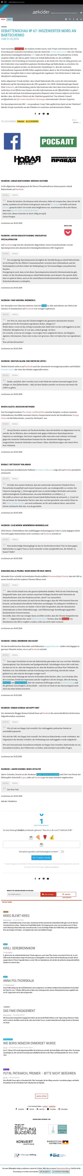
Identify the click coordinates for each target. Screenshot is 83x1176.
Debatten (20, 121)
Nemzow (6, 682)
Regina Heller (10, 985)
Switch (60, 852)
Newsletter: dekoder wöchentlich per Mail (20, 890)
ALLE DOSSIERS (32, 121)
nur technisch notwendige (61, 1172)
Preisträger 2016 (15, 2)
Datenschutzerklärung (63, 1168)
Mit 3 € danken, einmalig (41, 858)
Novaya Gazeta (8, 1039)
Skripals (65, 619)
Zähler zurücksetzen (52, 867)
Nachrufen (19, 49)
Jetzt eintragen (48, 894)
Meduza (6, 912)
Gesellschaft (7, 920)
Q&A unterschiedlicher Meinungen (31, 99)
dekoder (3, 27)
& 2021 (23, 2)
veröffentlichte (38, 412)
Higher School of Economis (48, 774)
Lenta (44, 305)
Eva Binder (9, 952)
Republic (6, 1069)
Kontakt (45, 1106)
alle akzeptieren (45, 1172)
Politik (5, 1047)
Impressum (52, 1106)
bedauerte (10, 87)
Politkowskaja (21, 682)
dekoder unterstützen (66, 895)
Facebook (46, 713)
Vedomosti (7, 1007)
